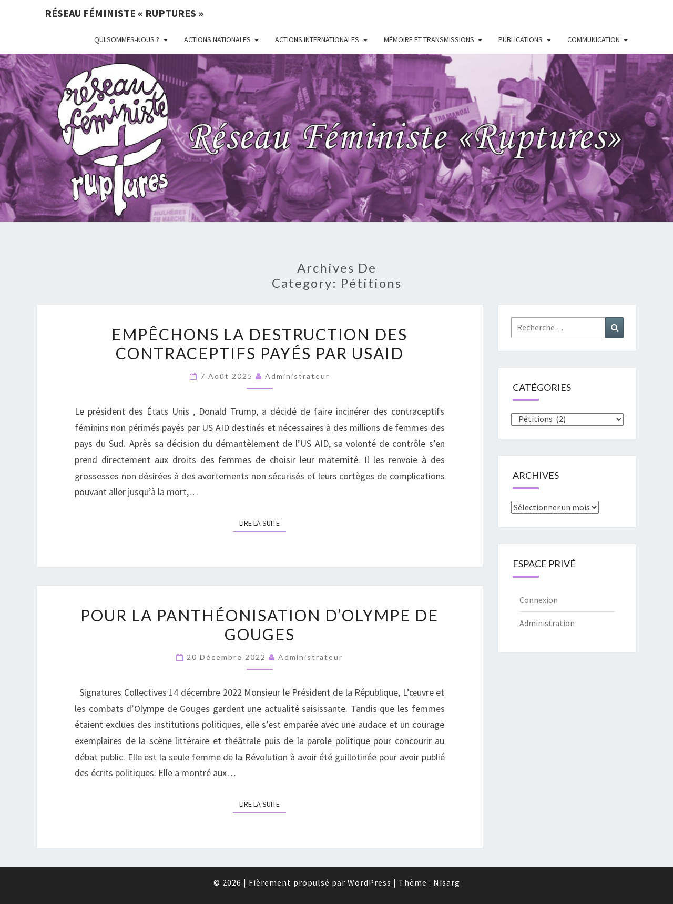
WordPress (369, 882)
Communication (593, 39)
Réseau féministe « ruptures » (124, 12)
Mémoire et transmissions (429, 39)
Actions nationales (217, 39)
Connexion (538, 600)
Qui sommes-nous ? (126, 39)
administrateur (297, 375)
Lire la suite (262, 522)
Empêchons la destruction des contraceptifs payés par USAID (259, 344)
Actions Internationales (317, 39)
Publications (520, 39)
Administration (547, 623)
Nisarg (446, 882)
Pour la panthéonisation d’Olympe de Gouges (259, 625)
